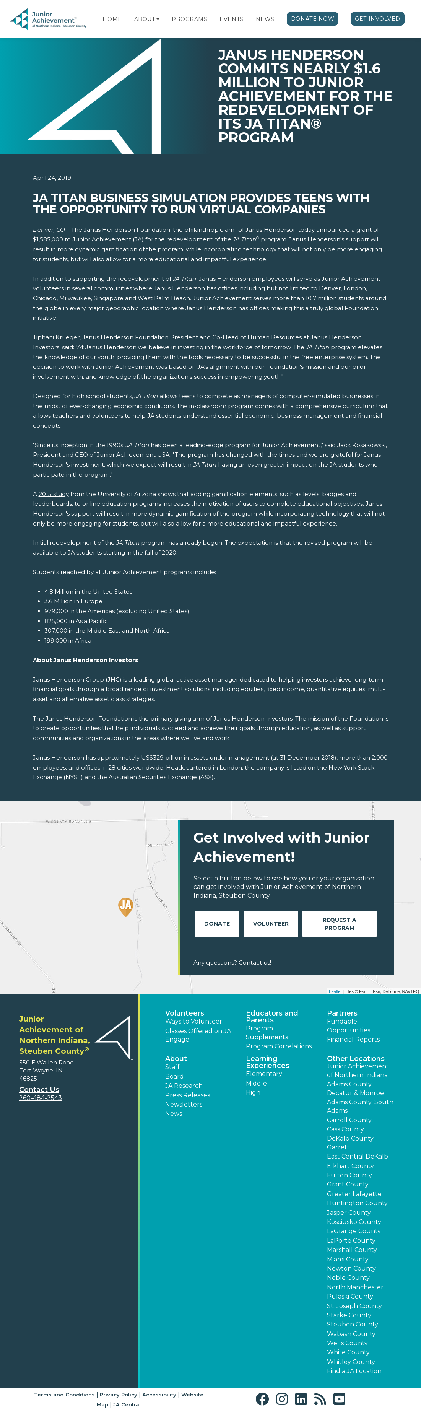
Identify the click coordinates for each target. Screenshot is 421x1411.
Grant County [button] (348, 1184)
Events (231, 19)
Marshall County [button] (352, 1249)
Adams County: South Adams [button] (360, 1106)
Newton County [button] (351, 1268)
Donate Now (313, 18)
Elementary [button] (264, 1073)
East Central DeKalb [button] (357, 1156)
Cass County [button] (345, 1129)
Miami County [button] (348, 1259)
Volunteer (271, 923)
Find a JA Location (354, 1371)
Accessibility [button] (159, 1394)
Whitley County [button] (351, 1361)
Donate (217, 923)
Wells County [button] (347, 1343)
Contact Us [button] (39, 1089)
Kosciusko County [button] (354, 1221)
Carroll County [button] (349, 1120)
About (144, 19)
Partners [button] (342, 1013)
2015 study (54, 494)
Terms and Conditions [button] (64, 1394)
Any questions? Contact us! (232, 962)
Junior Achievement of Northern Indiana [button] (358, 1070)
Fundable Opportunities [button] (348, 1025)
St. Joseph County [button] (354, 1306)
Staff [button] (172, 1067)
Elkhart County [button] (350, 1166)
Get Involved (377, 18)
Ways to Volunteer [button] (193, 1021)
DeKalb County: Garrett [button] (351, 1143)
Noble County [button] (348, 1277)
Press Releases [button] (187, 1095)
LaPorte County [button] (351, 1240)
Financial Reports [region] (353, 1039)
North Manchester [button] (355, 1287)
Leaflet (335, 991)
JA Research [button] (184, 1085)
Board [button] (174, 1076)
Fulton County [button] (349, 1175)
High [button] (253, 1092)
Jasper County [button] (349, 1212)
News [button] (173, 1113)
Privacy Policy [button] (118, 1394)
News (265, 19)
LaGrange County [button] (354, 1231)
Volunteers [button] (184, 1013)
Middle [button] (256, 1083)
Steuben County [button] (352, 1324)
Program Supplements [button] (267, 1032)
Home (112, 19)
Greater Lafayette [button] (354, 1194)
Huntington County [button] (357, 1203)
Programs (189, 19)
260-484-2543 (40, 1098)
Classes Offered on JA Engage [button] (198, 1035)
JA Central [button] (127, 1404)
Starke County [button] (349, 1315)
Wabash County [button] (351, 1334)
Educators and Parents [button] (272, 1017)
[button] (157, 19)
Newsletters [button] (183, 1104)
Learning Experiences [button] (267, 1062)
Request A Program (339, 923)
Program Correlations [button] (279, 1046)
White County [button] (348, 1352)
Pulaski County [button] (350, 1296)
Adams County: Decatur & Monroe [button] (355, 1088)
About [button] (176, 1058)
